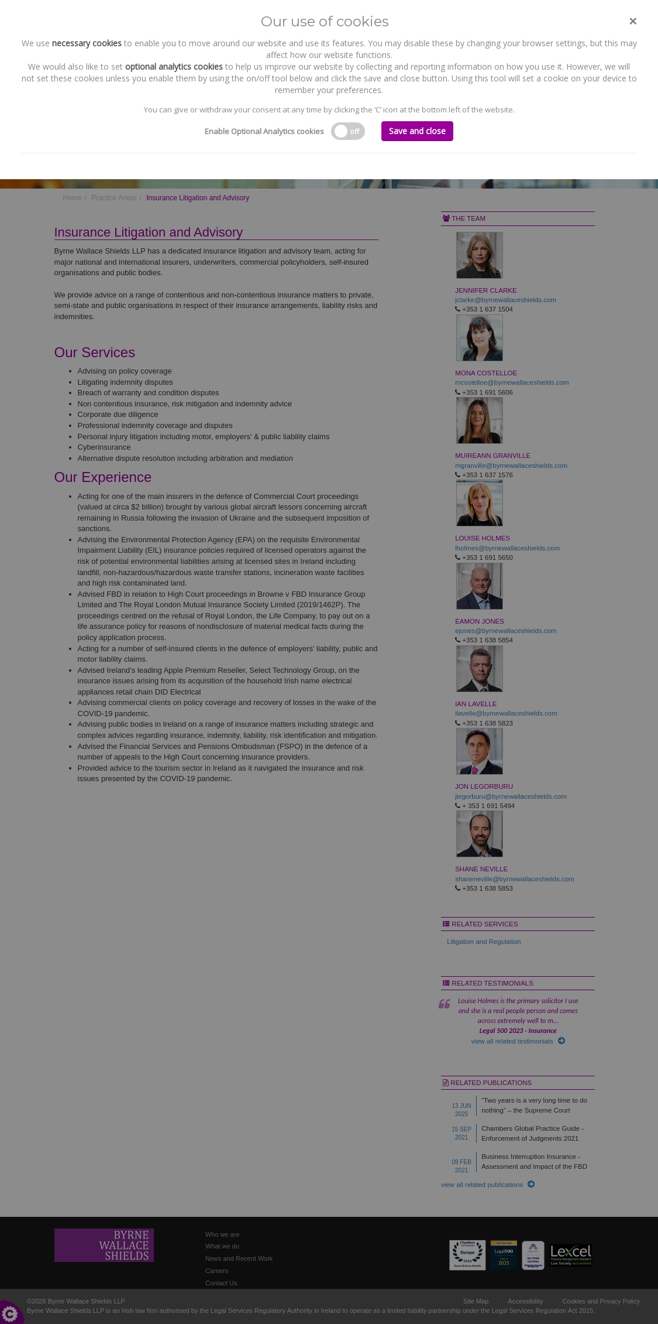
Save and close (417, 130)
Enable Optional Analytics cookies (264, 131)
